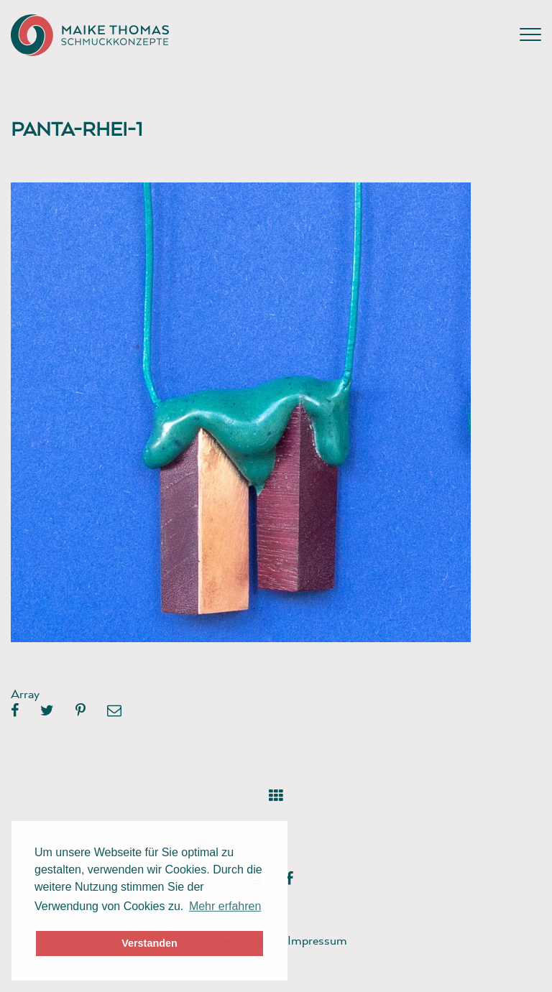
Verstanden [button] (149, 943)
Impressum (317, 940)
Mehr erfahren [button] (225, 906)
